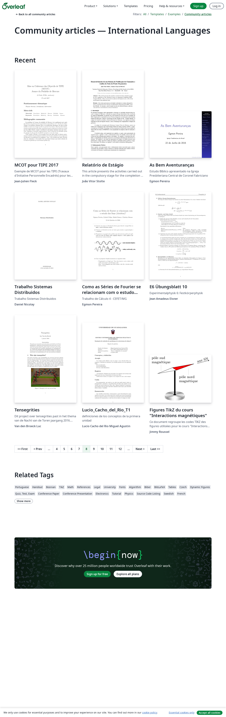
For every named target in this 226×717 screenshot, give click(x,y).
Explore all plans (128, 574)
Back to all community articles (35, 14)
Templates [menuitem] (131, 6)
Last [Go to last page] (155, 449)
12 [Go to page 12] (120, 449)
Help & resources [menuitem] (170, 6)
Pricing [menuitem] (148, 6)
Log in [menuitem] (217, 6)
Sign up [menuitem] (198, 6)
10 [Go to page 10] (102, 449)
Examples (174, 14)
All (144, 14)
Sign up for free (97, 574)
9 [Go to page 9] (94, 449)
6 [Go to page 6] (71, 449)
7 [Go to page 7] (79, 449)
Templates (157, 14)
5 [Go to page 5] (64, 449)
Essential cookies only (181, 712)
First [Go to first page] (22, 449)
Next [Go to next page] (140, 449)
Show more (24, 501)
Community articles (198, 14)
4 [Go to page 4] (57, 449)
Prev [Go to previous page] (38, 449)
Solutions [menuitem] (109, 6)
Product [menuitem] (89, 6)
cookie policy (149, 712)
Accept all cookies (209, 712)
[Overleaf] (13, 6)
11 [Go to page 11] (111, 449)
